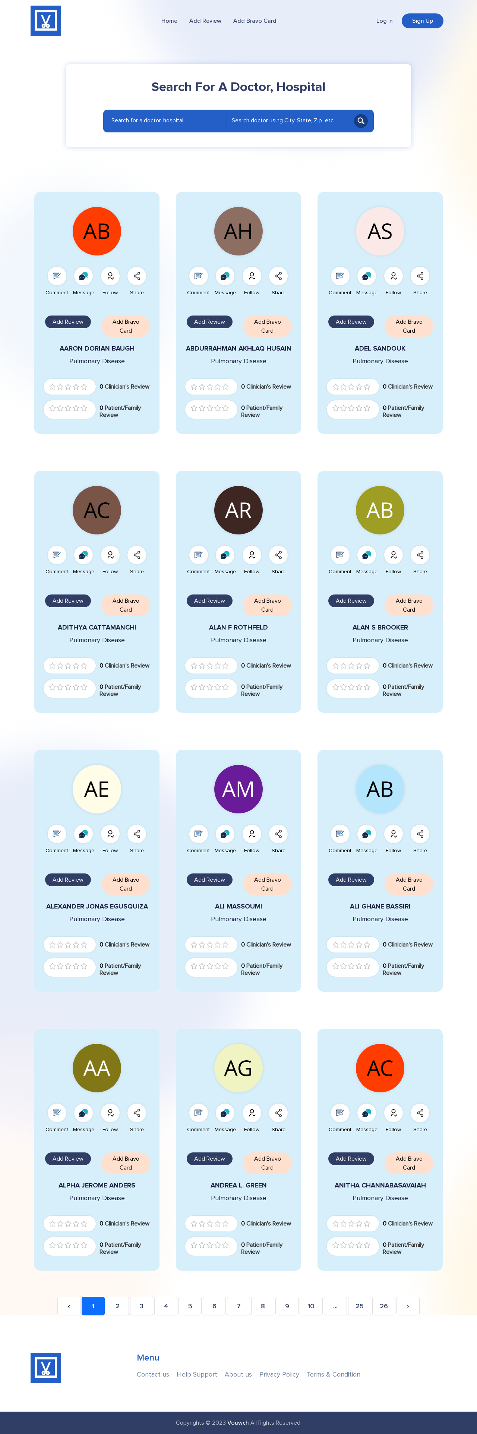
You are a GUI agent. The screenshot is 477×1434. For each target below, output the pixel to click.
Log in (384, 21)
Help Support (197, 1374)
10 (311, 1306)
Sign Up (422, 21)
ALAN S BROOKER (380, 627)
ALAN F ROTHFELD (238, 627)
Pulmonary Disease (97, 361)
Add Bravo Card (255, 21)
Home (169, 21)
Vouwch (238, 1423)
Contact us (153, 1374)
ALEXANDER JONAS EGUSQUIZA (97, 906)
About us (238, 1374)
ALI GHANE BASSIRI (380, 906)
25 (360, 1306)
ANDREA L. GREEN (239, 1185)
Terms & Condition (333, 1374)
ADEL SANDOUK (380, 348)
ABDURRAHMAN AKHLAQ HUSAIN (238, 348)
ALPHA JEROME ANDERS (97, 1185)
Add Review (205, 21)
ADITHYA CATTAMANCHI (97, 627)
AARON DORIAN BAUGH (97, 348)
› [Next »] (408, 1306)
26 (384, 1306)
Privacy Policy (279, 1374)
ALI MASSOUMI (238, 906)
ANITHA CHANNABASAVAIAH (380, 1185)
